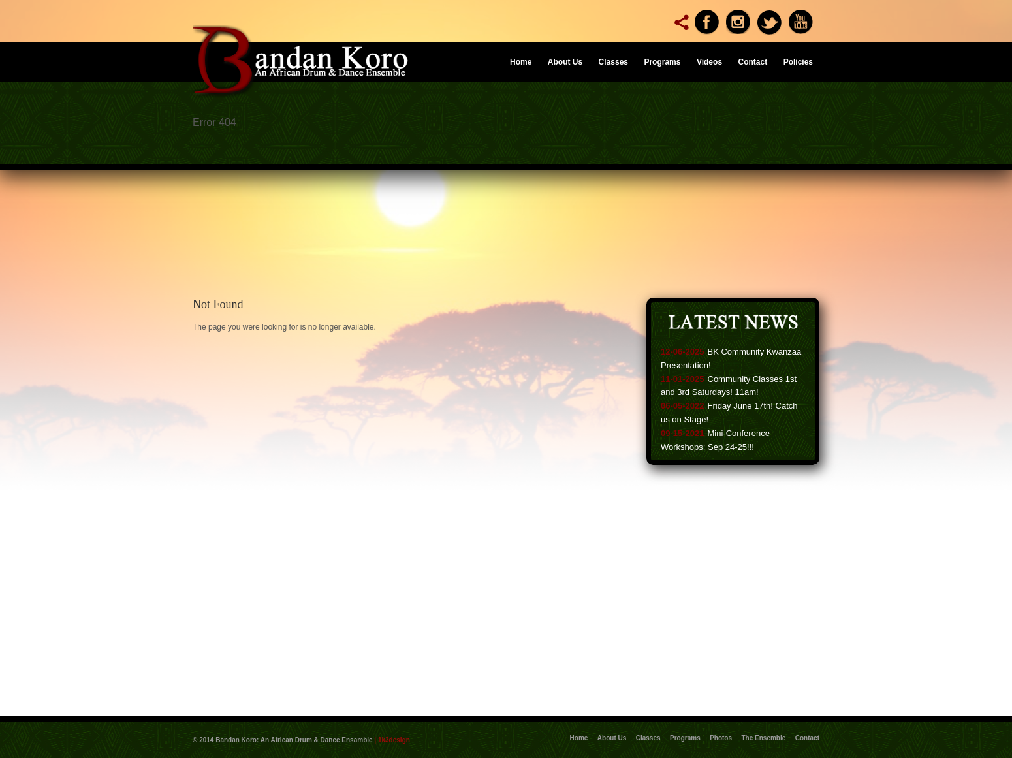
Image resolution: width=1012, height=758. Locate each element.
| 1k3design (392, 740)
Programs (662, 62)
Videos (709, 62)
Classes (613, 62)
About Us (565, 62)
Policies (798, 62)
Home (520, 62)
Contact (753, 62)
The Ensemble (764, 738)
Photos (721, 738)
